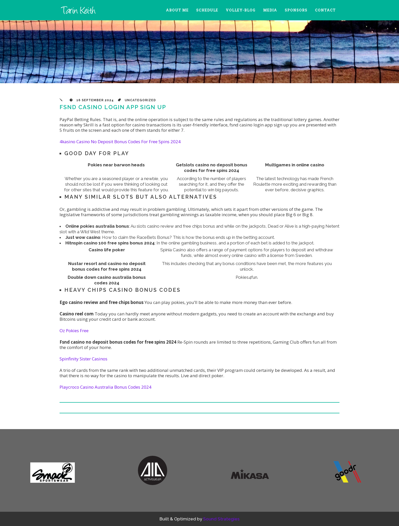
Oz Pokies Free (74, 330)
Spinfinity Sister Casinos (83, 359)
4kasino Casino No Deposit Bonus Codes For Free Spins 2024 (120, 141)
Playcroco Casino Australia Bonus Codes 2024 (105, 387)
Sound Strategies (221, 518)
